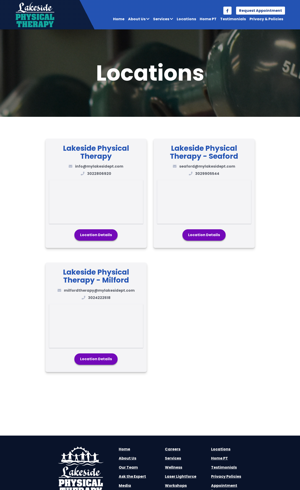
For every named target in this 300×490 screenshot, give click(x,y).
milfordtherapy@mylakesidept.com (99, 290)
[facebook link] (227, 11)
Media (125, 485)
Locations (186, 19)
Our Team (128, 467)
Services (173, 458)
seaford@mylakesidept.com (207, 166)
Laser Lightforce (180, 476)
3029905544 (207, 173)
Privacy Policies (226, 476)
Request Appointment (260, 10)
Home (118, 19)
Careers (172, 449)
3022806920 (99, 173)
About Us (127, 458)
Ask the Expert (132, 476)
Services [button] (163, 19)
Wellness (173, 467)
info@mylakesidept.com (99, 166)
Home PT (208, 19)
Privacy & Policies (266, 19)
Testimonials (233, 19)
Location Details (96, 234)
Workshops (176, 485)
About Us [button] (138, 19)
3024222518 (99, 297)
